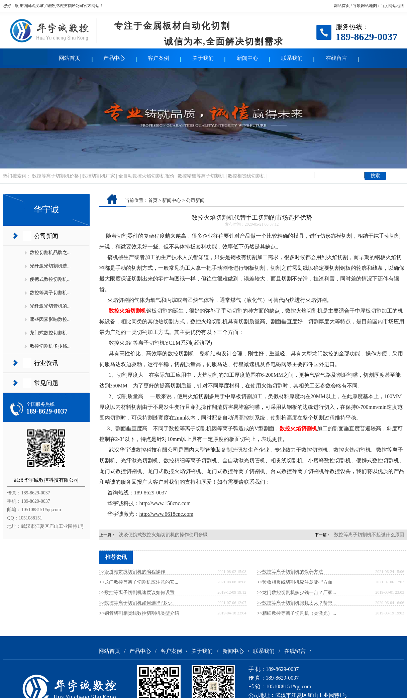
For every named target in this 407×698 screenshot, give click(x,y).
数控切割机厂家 (98, 176)
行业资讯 (46, 363)
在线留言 (336, 58)
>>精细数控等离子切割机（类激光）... (296, 613)
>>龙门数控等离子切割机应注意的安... (138, 582)
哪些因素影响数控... (50, 319)
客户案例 (158, 58)
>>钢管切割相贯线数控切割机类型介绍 (139, 613)
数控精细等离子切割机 (201, 176)
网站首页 (342, 5)
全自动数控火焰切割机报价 (146, 176)
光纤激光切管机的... (50, 306)
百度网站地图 (392, 5)
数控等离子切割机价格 (55, 176)
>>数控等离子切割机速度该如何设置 (137, 592)
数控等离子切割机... (50, 292)
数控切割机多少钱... (50, 346)
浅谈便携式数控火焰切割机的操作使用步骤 (163, 534)
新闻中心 (247, 58)
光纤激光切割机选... (50, 265)
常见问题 (46, 383)
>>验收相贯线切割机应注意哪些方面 (295, 582)
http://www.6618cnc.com (166, 514)
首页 (153, 200)
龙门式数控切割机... (50, 332)
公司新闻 (46, 236)
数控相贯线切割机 (246, 176)
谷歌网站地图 (365, 5)
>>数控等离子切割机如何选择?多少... (137, 602)
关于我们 (203, 58)
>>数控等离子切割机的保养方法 (290, 571)
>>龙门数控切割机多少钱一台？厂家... (296, 592)
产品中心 (114, 58)
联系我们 (292, 58)
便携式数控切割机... (50, 279)
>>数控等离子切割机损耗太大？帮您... (296, 602)
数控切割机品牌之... (50, 252)
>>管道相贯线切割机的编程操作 (132, 571)
